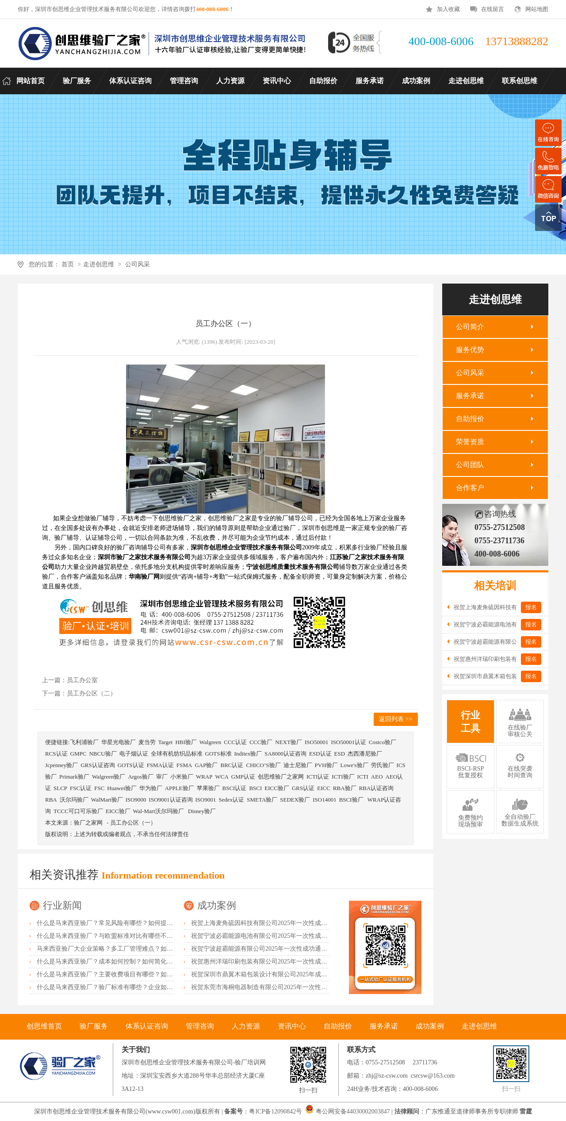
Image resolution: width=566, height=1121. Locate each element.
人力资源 (246, 1026)
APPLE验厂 (179, 788)
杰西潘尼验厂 (365, 753)
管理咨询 (200, 1026)
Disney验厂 (202, 811)
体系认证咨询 (147, 1026)
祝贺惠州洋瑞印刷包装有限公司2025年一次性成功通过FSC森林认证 (283, 961)
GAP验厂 (206, 765)
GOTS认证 (131, 765)
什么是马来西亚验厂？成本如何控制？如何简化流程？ (111, 961)
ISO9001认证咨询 (171, 799)
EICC (323, 788)
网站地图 (536, 9)
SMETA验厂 (262, 799)
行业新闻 (62, 905)
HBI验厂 (185, 742)
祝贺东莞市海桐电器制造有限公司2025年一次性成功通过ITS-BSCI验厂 (287, 987)
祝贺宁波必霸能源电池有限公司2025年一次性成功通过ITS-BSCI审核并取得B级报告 (304, 936)
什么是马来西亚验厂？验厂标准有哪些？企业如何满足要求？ (120, 987)
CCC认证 (235, 742)
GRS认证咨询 (97, 765)
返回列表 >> (395, 719)
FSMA (184, 765)
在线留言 (492, 9)
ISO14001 (324, 799)
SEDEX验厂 (295, 799)
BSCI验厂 (352, 799)
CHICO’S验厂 (263, 765)
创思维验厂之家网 (281, 776)
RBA (51, 799)
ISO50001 (316, 742)
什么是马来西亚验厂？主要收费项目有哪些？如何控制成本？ (120, 974)
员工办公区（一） (133, 822)
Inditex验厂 (248, 753)
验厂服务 (94, 1026)
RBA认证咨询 (376, 788)
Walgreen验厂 (108, 776)
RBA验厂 (344, 788)
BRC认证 (231, 765)
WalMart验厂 (107, 799)
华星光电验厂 (118, 742)
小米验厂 (181, 776)
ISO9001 (205, 799)
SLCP (60, 788)
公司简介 (470, 326)
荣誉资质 (470, 441)
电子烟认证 (133, 753)
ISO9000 (136, 799)
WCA (221, 776)
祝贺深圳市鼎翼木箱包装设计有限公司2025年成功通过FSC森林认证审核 (289, 974)
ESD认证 (320, 753)
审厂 (162, 776)
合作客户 (470, 487)
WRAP (204, 776)
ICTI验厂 (343, 776)
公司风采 (137, 264)
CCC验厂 (260, 742)
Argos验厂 (140, 776)
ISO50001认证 (348, 742)
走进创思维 (98, 264)
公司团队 (470, 464)
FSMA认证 (160, 765)
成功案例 (216, 905)
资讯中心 (292, 1026)
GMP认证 (243, 776)
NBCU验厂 (102, 753)
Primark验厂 (74, 776)
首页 (67, 264)
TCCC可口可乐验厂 (78, 811)
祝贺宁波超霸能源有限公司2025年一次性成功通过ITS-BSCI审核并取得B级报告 (298, 948)
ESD (339, 753)
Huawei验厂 (121, 788)
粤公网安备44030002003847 (353, 1111)
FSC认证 (81, 788)
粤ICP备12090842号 (276, 1111)
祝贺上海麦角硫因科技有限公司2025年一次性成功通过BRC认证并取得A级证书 (298, 923)
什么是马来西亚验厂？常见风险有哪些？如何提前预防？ (114, 923)
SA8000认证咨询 (285, 753)
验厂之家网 (88, 822)
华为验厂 (150, 788)
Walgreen (210, 742)
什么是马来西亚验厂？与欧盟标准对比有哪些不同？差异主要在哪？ (129, 936)
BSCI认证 (234, 788)
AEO (377, 776)
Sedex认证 (231, 799)
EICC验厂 (276, 788)
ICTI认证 (317, 776)
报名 (531, 607)
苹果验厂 (208, 788)
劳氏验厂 (382, 765)
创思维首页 (44, 1026)
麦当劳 (147, 742)
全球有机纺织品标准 (177, 753)
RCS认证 (56, 753)
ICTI (362, 776)
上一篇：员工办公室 (70, 680)
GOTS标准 (218, 753)
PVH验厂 (326, 765)
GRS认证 (303, 788)
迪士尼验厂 (297, 765)
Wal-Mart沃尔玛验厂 (159, 811)
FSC (99, 788)
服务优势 (470, 349)
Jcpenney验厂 (61, 765)
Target (165, 742)
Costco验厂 (382, 742)
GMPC (78, 753)
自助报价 (470, 418)
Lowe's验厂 (354, 765)
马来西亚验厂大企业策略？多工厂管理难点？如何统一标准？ (120, 948)
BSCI (255, 788)
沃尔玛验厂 (74, 799)
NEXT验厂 (288, 742)
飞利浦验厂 (84, 742)
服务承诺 (470, 395)
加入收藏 (448, 9)
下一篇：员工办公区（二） (79, 693)
